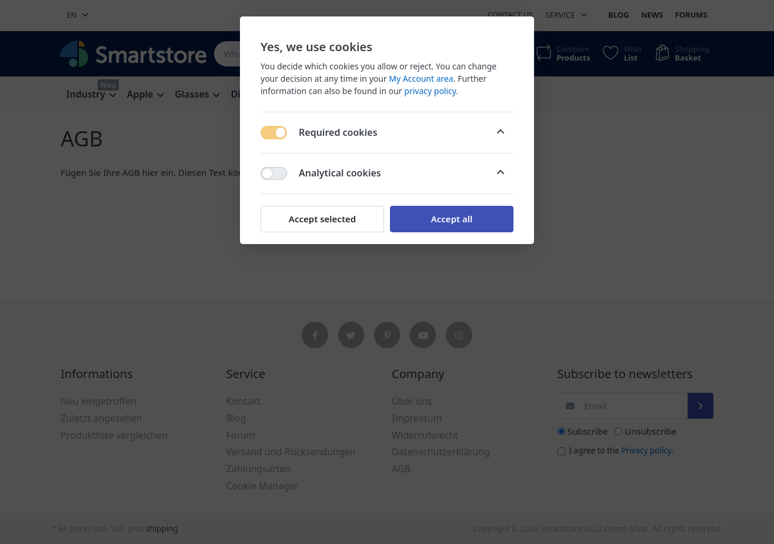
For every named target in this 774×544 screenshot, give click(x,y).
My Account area (421, 78)
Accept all (452, 219)
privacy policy (430, 90)
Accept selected (322, 219)
